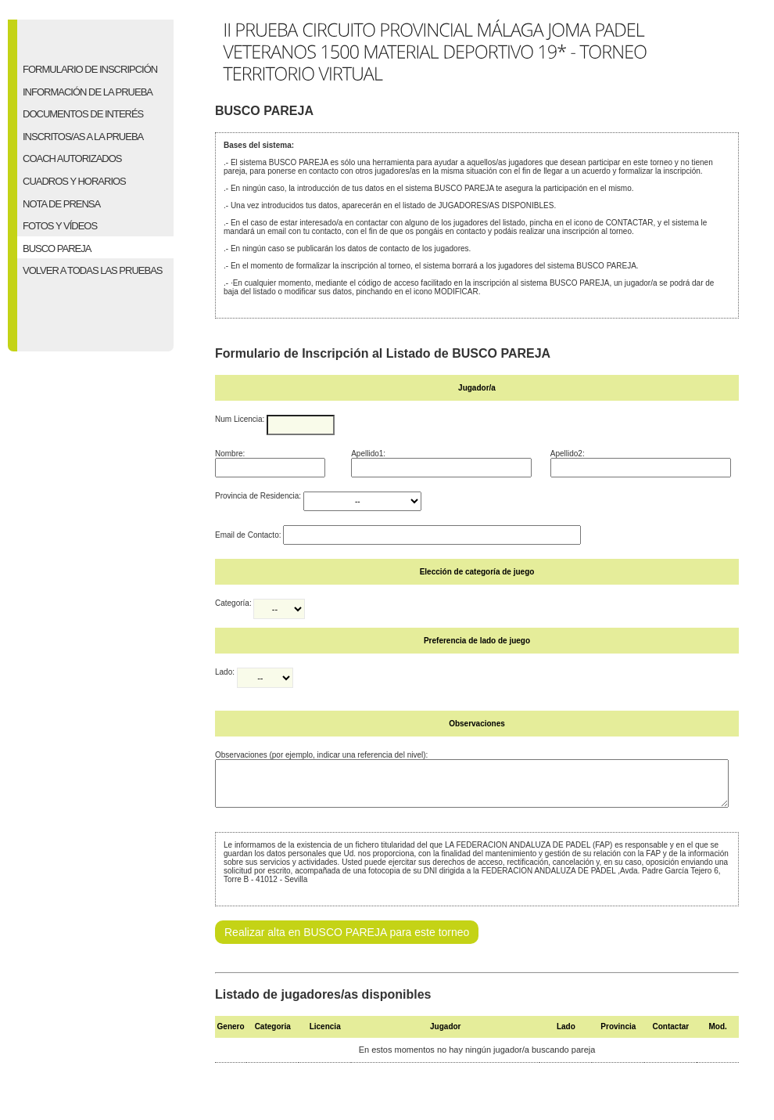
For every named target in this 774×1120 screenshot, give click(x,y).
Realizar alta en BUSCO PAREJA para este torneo (346, 941)
